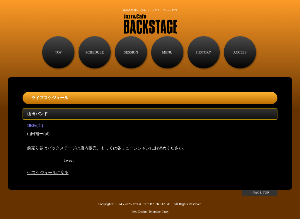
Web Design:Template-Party (150, 211)
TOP (58, 52)
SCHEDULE (95, 52)
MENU (167, 52)
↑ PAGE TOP (259, 192)
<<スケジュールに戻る (48, 172)
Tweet (69, 160)
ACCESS (239, 52)
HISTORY (203, 52)
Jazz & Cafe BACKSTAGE (151, 204)
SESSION (131, 52)
